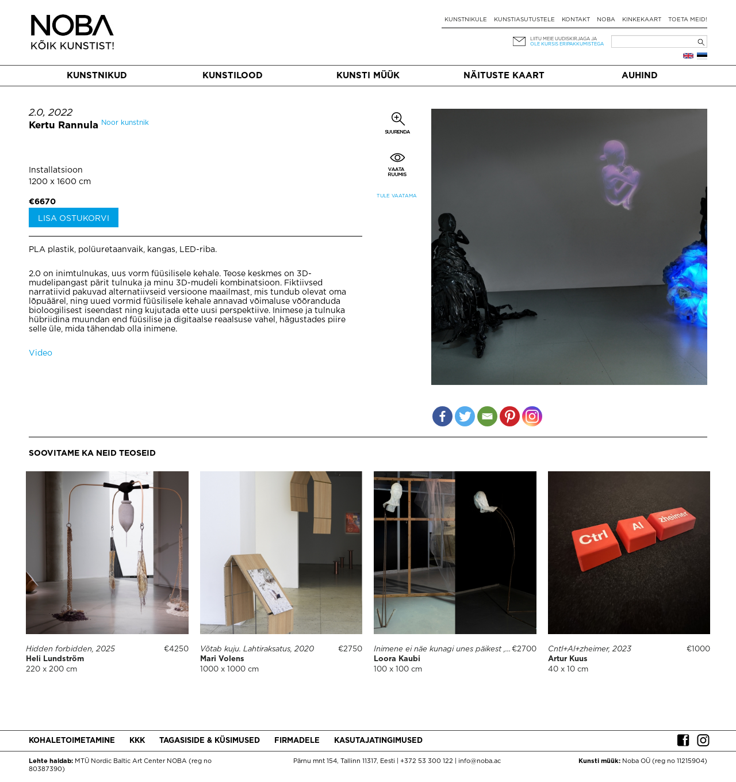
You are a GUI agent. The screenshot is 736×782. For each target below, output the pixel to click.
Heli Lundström (55, 659)
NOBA (606, 19)
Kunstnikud (97, 75)
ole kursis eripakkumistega (567, 44)
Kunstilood (232, 75)
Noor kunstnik (125, 123)
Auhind (640, 75)
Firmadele (297, 741)
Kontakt (576, 19)
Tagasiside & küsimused (209, 741)
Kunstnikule (465, 19)
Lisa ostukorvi (73, 218)
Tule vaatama (397, 196)
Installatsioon (56, 170)
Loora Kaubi (397, 659)
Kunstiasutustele (524, 19)
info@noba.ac (479, 761)
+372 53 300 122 (426, 761)
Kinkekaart (641, 19)
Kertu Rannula (63, 125)
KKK (137, 741)
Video (40, 353)
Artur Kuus (568, 659)
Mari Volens (222, 659)
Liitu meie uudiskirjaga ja (563, 39)
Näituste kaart (504, 75)
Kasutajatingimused (378, 741)
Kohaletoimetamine (72, 741)
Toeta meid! (687, 19)
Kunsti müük (368, 75)
